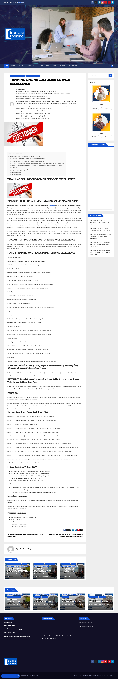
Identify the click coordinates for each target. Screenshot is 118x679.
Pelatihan (24, 563)
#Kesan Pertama (65, 93)
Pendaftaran (44, 65)
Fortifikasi (44, 594)
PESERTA (14, 167)
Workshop (37, 75)
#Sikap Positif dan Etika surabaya (57, 106)
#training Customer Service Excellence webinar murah (33, 113)
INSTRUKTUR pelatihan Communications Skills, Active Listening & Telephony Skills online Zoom (37, 165)
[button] (109, 65)
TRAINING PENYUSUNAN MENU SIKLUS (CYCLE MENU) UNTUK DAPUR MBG (100, 244)
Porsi (80, 594)
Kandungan (65, 594)
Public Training (65, 566)
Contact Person (59, 65)
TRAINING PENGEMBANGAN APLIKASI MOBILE (43, 571)
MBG (100, 596)
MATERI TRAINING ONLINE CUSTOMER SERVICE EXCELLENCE (28, 161)
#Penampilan (21, 106)
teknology (37, 566)
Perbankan (16, 566)
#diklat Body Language (51, 93)
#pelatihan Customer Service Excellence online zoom (33, 98)
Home (13, 65)
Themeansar (34, 675)
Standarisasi (65, 596)
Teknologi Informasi (50, 563)
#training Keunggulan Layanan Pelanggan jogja (30, 116)
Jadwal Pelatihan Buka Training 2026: (21, 169)
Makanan (71, 594)
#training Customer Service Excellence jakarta (31, 111)
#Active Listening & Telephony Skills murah (30, 93)
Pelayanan (10, 566)
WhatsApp (94, 108)
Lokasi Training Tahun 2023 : (19, 170)
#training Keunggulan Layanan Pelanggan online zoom (33, 118)
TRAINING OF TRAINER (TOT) (68, 570)
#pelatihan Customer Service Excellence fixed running (33, 96)
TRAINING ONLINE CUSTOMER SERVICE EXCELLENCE (24, 156)
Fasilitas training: (16, 174)
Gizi (90, 596)
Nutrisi (76, 594)
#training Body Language (24, 108)
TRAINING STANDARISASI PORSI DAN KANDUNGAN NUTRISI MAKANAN (100, 236)
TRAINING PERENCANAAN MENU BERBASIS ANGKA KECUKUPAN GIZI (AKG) (100, 252)
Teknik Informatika (39, 563)
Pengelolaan (18, 596)
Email (106, 108)
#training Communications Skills (42, 108)
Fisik (8, 594)
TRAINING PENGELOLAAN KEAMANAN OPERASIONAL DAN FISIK (100, 222)
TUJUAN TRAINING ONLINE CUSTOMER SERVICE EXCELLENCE (28, 160)
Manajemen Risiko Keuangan (14, 563)
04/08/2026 (12, 604)
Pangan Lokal (52, 594)
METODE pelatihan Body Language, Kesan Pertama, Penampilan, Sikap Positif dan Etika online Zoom (38, 163)
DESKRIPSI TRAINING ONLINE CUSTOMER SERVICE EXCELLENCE (28, 158)
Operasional (10, 596)
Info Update (73, 65)
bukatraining (21, 89)
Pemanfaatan (38, 596)
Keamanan (13, 594)
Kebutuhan (95, 596)
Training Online (21, 75)
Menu (104, 596)
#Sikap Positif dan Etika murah (36, 106)
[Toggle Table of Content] (62, 154)
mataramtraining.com (86, 622)
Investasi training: (16, 172)
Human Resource (66, 563)
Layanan (31, 65)
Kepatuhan (19, 594)
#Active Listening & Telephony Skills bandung (41, 91)
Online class (13, 75)
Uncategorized (29, 75)
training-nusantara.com (86, 626)
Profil (21, 65)
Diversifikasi (38, 594)
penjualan (52, 205)
